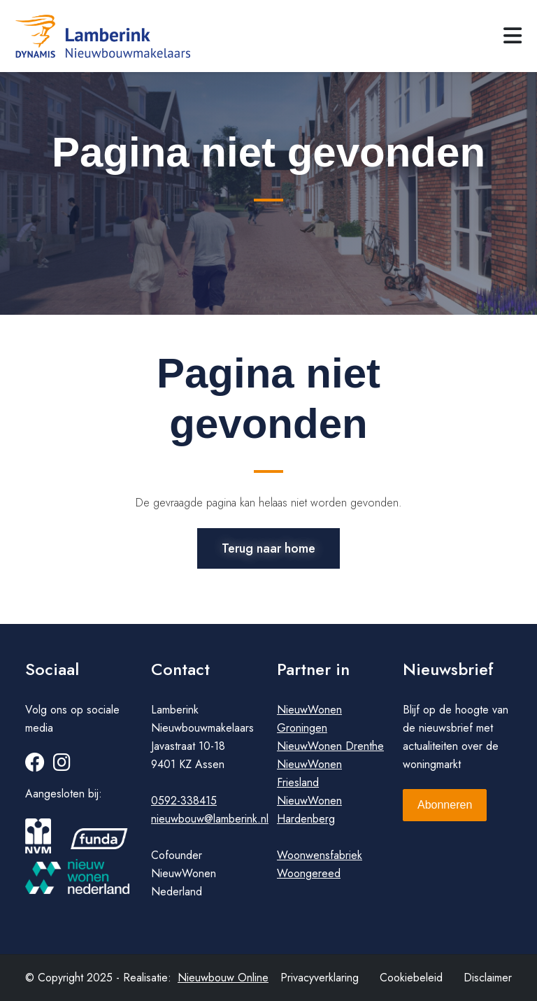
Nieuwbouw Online (223, 978)
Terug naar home (268, 548)
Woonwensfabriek (319, 855)
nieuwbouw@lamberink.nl (209, 819)
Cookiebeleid (411, 978)
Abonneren (444, 805)
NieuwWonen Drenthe (330, 746)
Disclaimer (488, 978)
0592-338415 (184, 801)
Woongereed (309, 873)
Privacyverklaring (319, 978)
